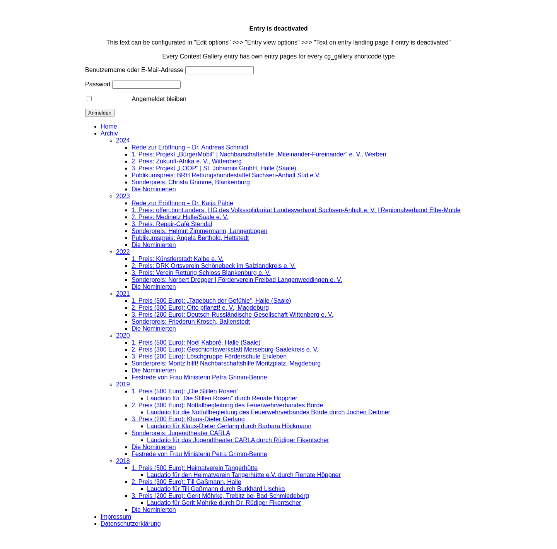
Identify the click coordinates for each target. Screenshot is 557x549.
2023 (123, 196)
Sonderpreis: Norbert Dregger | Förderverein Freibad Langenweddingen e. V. (237, 279)
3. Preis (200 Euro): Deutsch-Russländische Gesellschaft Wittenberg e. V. (232, 314)
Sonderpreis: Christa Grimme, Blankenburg (191, 182)
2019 (123, 384)
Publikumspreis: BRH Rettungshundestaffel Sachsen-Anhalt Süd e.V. (226, 175)
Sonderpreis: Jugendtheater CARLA (181, 433)
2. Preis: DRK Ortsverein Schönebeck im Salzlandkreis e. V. (214, 265)
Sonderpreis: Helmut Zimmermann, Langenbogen (199, 231)
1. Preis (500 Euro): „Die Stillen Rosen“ (185, 391)
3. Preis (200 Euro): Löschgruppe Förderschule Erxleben (209, 356)
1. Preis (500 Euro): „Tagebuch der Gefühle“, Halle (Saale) (211, 300)
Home (109, 126)
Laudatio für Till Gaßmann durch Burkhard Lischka (216, 489)
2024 (123, 140)
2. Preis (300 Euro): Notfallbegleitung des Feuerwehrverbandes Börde (227, 405)
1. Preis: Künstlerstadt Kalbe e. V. (178, 259)
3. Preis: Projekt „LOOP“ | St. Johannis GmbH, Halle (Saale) (214, 168)
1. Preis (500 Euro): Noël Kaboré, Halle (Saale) (196, 342)
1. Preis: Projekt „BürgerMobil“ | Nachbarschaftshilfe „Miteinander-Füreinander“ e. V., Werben (259, 154)
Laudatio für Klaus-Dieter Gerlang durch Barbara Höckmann (229, 426)
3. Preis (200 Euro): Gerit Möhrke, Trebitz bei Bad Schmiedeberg (220, 495)
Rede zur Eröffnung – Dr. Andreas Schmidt (190, 147)
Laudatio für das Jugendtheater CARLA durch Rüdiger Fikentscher (238, 440)
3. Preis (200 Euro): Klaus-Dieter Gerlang (188, 419)
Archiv (109, 133)
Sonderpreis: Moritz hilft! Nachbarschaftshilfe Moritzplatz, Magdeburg (226, 363)
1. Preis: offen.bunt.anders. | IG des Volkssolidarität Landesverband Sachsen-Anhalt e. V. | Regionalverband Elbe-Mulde (296, 210)
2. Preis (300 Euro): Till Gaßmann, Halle (186, 482)
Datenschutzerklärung (131, 523)
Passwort (98, 84)
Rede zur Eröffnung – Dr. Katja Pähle (182, 203)
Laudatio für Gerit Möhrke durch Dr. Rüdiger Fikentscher (224, 502)
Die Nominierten (154, 189)
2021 (123, 293)
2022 (123, 252)
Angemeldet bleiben (136, 99)
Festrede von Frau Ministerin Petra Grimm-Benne (199, 377)
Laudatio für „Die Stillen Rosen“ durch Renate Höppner (222, 398)
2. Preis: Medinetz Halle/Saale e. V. (180, 217)
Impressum (116, 516)
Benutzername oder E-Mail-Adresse (134, 70)
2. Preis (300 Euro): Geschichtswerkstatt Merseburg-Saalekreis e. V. (225, 349)
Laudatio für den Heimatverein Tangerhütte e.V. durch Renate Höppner (244, 475)
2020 (123, 335)
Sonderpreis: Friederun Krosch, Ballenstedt (191, 321)
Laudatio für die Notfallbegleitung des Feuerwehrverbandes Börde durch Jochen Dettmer (268, 412)
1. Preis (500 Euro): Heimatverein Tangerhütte (195, 468)
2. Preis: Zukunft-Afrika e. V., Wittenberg (187, 161)
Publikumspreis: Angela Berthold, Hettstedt (190, 238)
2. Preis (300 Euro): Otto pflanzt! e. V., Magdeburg (200, 307)
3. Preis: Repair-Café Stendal (172, 224)
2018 (123, 461)
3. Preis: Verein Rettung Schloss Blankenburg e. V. (201, 272)
